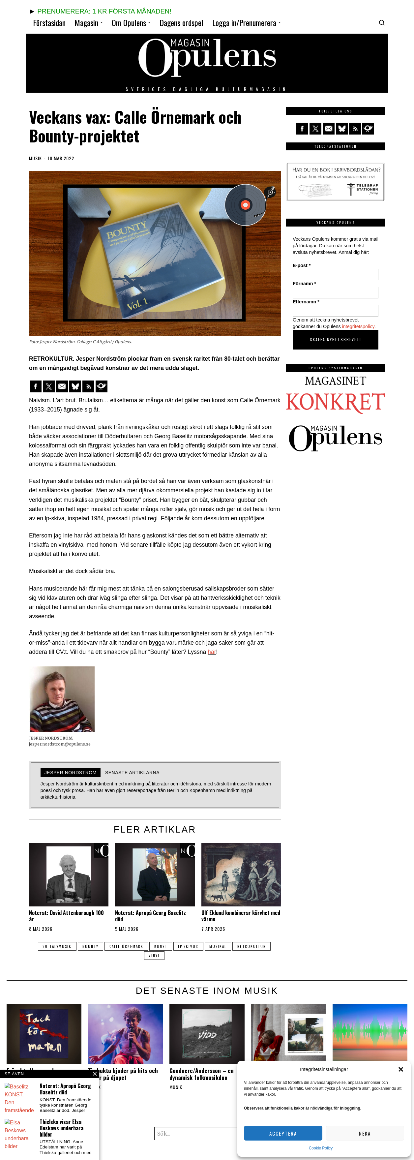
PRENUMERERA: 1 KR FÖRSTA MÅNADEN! (104, 11)
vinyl (154, 955)
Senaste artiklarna (132, 772)
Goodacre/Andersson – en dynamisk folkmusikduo (201, 1074)
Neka (365, 1133)
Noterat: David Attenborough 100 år (66, 916)
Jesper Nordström (70, 772)
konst (160, 946)
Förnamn (304, 283)
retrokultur (253, 946)
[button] (401, 1069)
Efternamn (306, 301)
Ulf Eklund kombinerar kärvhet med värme (240, 916)
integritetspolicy (358, 326)
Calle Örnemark (126, 946)
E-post (301, 265)
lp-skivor (189, 946)
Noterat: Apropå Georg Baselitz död (150, 916)
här (212, 652)
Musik (35, 158)
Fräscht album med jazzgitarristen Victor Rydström (34, 1077)
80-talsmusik (56, 946)
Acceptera (283, 1133)
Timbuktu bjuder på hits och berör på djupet (123, 1074)
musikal (218, 946)
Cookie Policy (321, 1148)
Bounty (90, 946)
